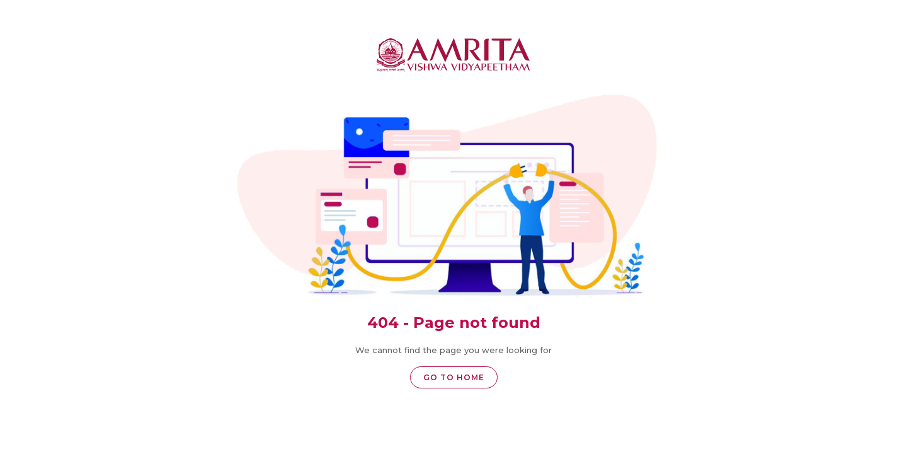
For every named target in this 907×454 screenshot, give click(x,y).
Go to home (453, 377)
